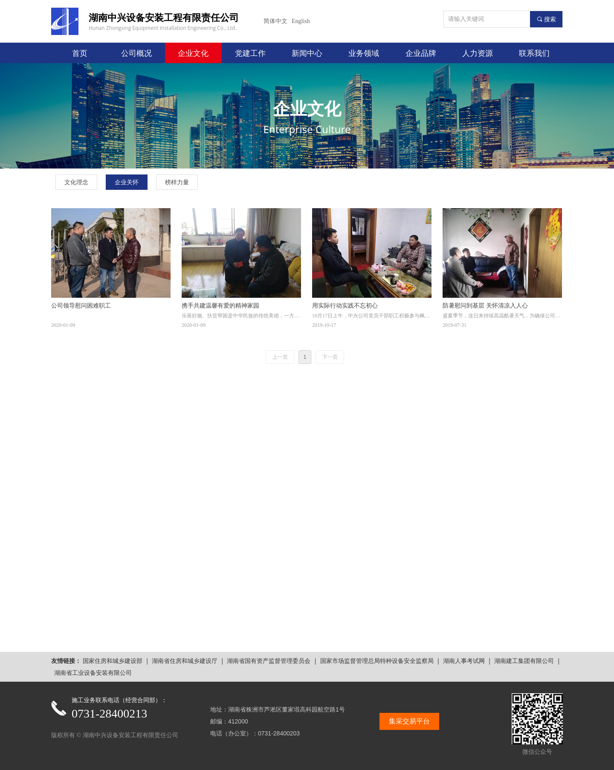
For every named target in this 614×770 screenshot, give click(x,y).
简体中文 (275, 21)
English (301, 21)
